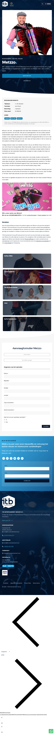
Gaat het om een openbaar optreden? (14, 417)
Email (6, 473)
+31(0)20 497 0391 (8, 546)
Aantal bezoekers (9, 410)
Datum (6, 373)
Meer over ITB (6, 520)
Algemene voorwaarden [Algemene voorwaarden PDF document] (16, 583)
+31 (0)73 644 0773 (15, 215)
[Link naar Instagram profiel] (7, 458)
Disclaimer (5, 583)
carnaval (7, 118)
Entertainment (6, 58)
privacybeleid (8, 243)
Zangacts (19, 118)
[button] (42, 4)
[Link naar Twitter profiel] (18, 458)
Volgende (46, 426)
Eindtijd (6, 388)
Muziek (20, 58)
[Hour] (3, 717)
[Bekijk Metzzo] (27, 261)
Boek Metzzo (27, 75)
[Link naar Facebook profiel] (11, 458)
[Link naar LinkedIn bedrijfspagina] (22, 458)
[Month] (5, 651)
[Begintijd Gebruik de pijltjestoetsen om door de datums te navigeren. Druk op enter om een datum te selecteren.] (27, 384)
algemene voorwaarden (42, 241)
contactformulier (31, 215)
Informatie (27, 80)
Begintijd (6, 380)
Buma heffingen (29, 239)
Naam (6, 465)
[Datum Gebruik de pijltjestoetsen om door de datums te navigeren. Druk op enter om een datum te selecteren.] (27, 376)
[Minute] (3, 723)
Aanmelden (27, 480)
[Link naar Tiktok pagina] (3, 458)
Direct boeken (42, 215)
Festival (15, 58)
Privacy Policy (27, 583)
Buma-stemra (36, 583)
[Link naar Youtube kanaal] (14, 458)
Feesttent (13, 118)
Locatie (6, 395)
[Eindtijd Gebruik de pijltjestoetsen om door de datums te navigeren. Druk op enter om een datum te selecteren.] (27, 391)
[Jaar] (9, 655)
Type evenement (9, 402)
